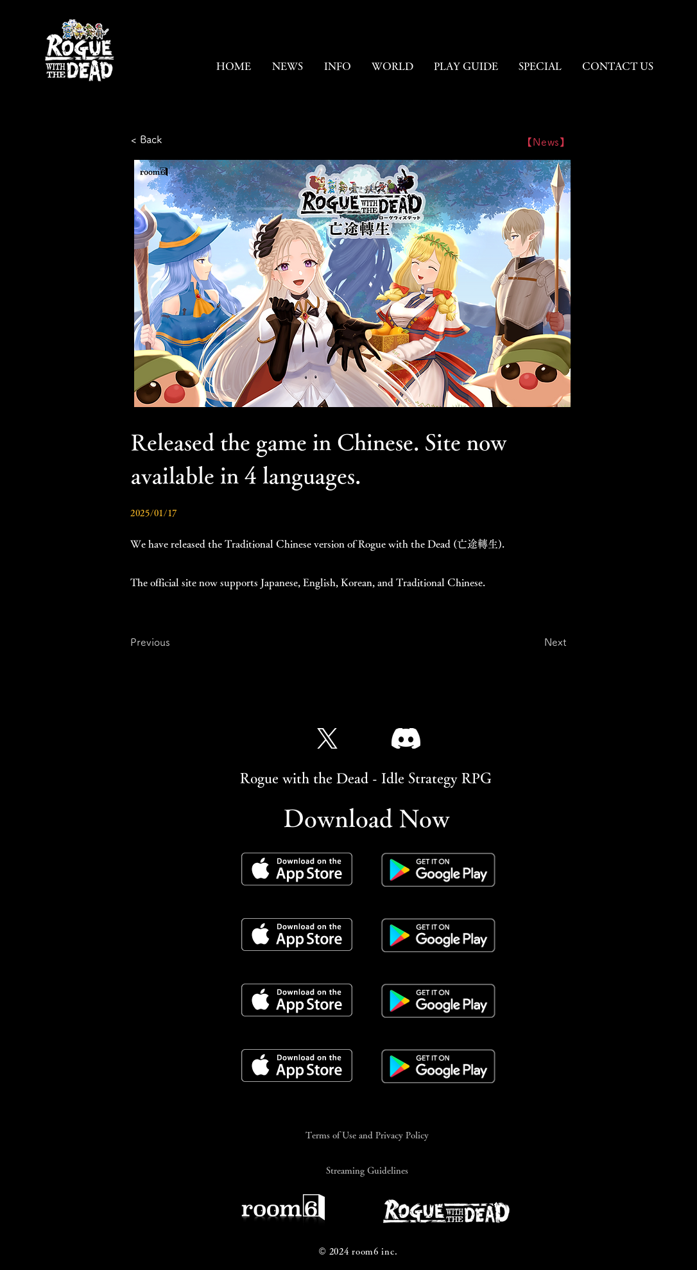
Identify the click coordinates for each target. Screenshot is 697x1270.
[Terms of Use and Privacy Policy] (366, 1135)
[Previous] (172, 642)
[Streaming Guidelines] (366, 1170)
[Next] (535, 642)
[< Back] (173, 139)
